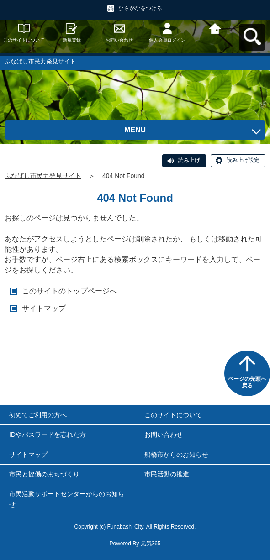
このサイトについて (23, 39)
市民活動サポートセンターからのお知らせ (66, 499)
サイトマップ (44, 308)
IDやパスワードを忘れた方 (47, 434)
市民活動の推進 (166, 474)
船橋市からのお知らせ (176, 454)
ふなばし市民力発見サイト (43, 175)
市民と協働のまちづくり (44, 474)
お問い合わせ (119, 39)
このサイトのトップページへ (69, 291)
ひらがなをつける (140, 8)
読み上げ (189, 160)
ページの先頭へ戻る (247, 382)
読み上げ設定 (243, 160)
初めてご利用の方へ (38, 415)
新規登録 (72, 39)
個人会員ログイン (167, 39)
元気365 (151, 543)
